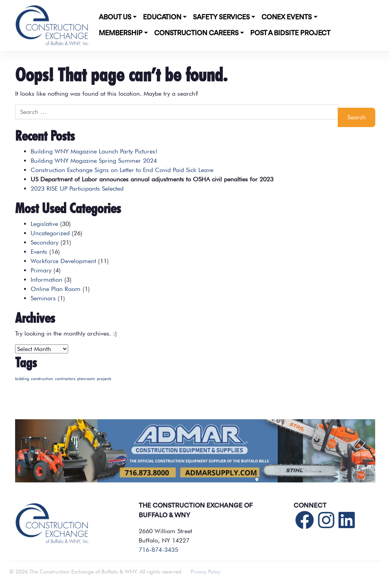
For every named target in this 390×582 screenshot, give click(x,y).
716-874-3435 (158, 549)
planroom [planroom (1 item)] (86, 378)
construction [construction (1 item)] (42, 378)
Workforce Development (63, 261)
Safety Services (221, 17)
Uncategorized (50, 233)
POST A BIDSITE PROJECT (290, 33)
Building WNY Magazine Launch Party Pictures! (94, 151)
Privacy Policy (205, 571)
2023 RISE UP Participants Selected (77, 188)
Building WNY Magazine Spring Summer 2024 (94, 160)
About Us (115, 17)
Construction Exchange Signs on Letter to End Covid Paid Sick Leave (122, 170)
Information (46, 279)
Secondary (44, 242)
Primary (41, 270)
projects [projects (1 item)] (104, 378)
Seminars (43, 298)
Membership (121, 33)
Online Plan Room (56, 289)
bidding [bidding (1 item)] (22, 378)
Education (162, 17)
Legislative (44, 223)
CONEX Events (286, 17)
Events (39, 251)
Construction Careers (196, 33)
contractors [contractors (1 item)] (65, 378)
